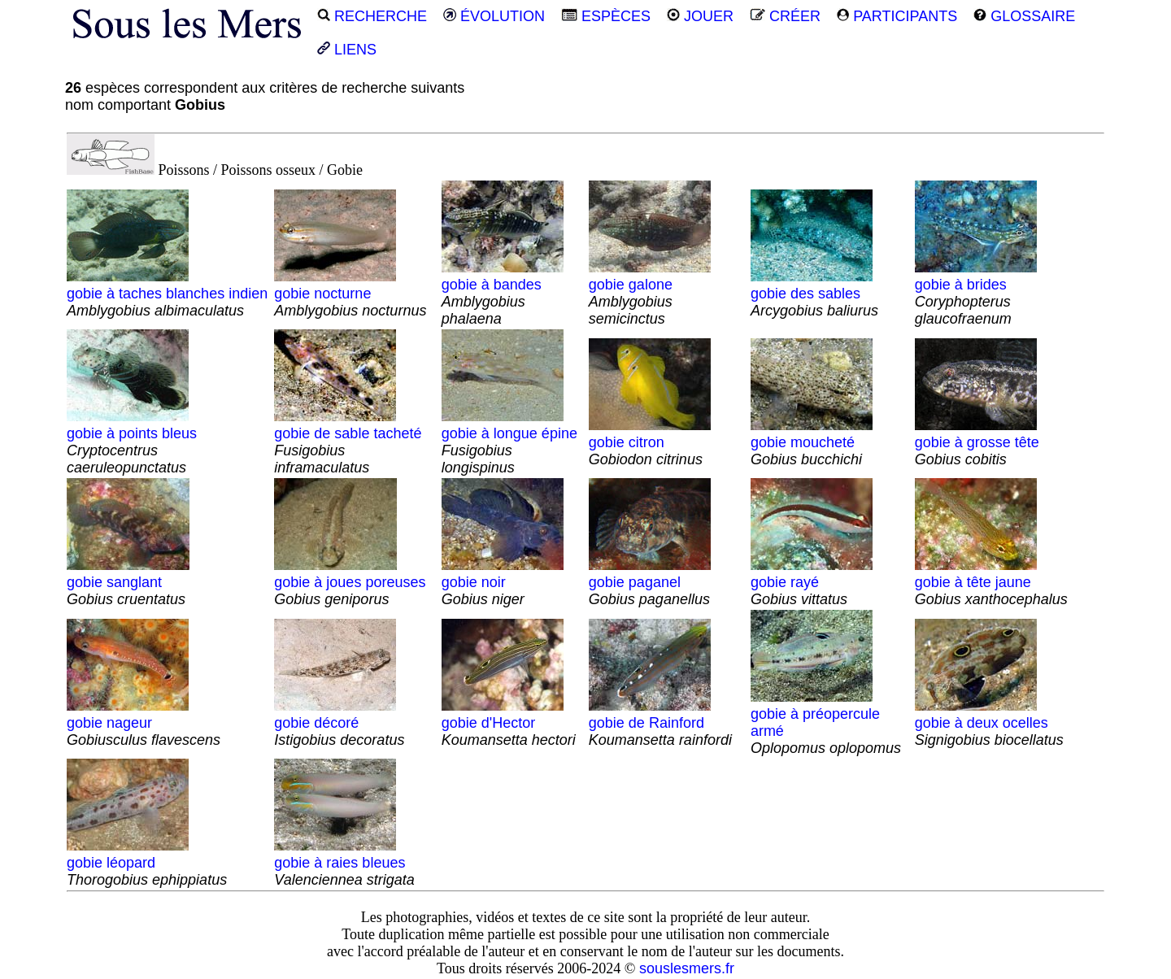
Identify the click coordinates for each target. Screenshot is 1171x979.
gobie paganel (650, 582)
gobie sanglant (128, 582)
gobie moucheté (812, 442)
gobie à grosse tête (977, 442)
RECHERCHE (372, 16)
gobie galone (650, 293)
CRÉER (785, 16)
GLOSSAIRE (1024, 16)
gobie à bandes (503, 293)
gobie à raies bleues (344, 863)
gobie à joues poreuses (349, 582)
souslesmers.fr (686, 968)
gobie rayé (812, 582)
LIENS (347, 49)
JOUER (700, 16)
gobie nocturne (350, 293)
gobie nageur (143, 723)
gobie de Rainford (660, 723)
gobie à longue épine (509, 442)
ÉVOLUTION (494, 16)
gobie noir (503, 582)
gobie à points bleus (132, 442)
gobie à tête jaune (991, 582)
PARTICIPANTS (897, 16)
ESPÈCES (606, 16)
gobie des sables (814, 293)
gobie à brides (976, 293)
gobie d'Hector (509, 723)
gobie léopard (147, 863)
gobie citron (650, 442)
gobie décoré (339, 723)
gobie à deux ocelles (989, 723)
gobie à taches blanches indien (167, 293)
